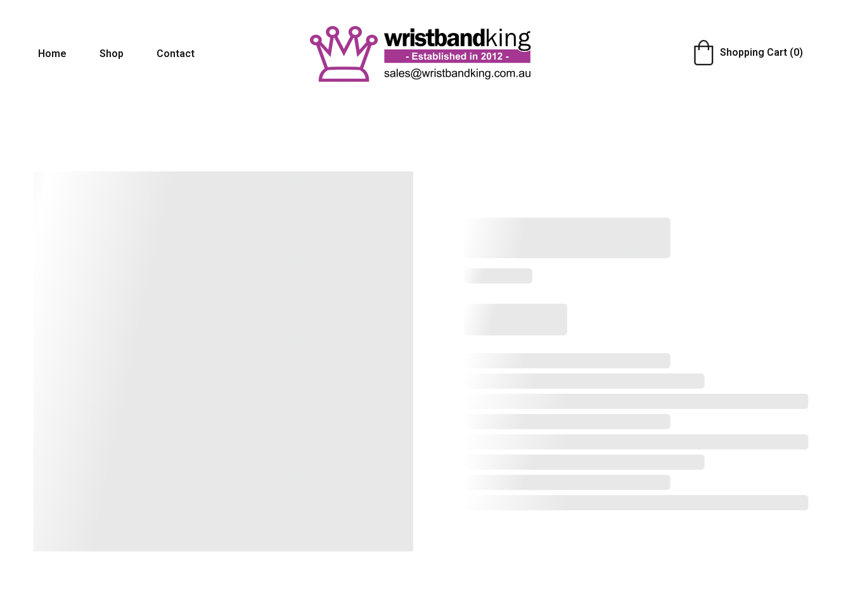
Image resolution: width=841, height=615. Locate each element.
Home (52, 54)
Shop (112, 54)
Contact (176, 54)
